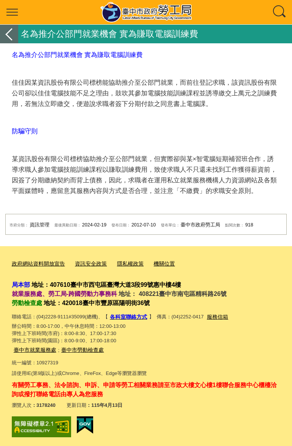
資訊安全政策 (86, 263)
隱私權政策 (123, 263)
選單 (12, 12)
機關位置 (155, 263)
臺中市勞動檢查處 (78, 348)
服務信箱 (214, 315)
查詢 (280, 12)
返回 (9, 34)
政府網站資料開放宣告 (36, 263)
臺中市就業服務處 (33, 348)
